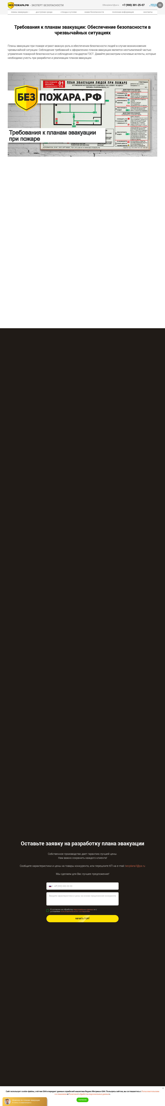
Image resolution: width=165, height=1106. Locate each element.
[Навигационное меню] (160, 5)
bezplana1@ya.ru (112, 5)
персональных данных (83, 909)
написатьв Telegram (153, 5)
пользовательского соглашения (75, 911)
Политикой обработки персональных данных (89, 1094)
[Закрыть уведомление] (163, 1088)
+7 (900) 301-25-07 (133, 5)
